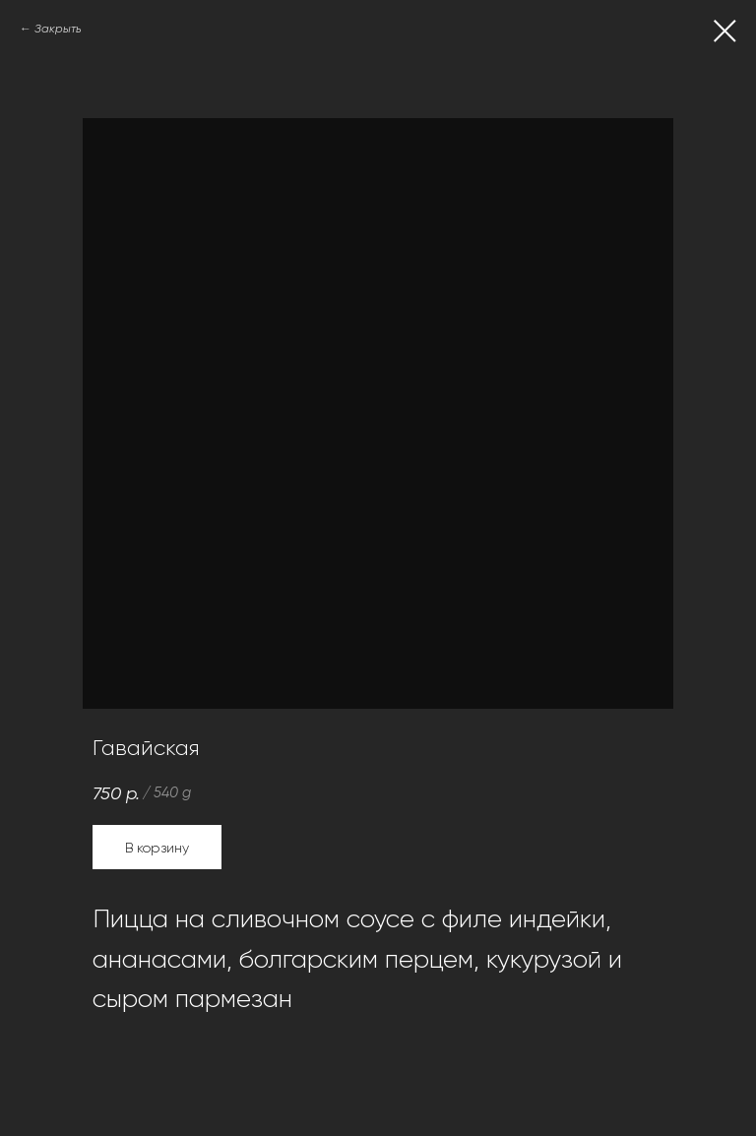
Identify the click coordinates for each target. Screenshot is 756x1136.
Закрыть (58, 28)
